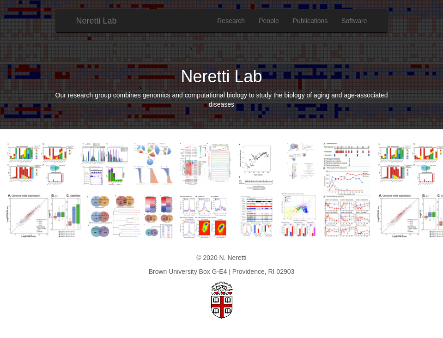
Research (231, 20)
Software (354, 20)
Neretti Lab (96, 20)
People (269, 20)
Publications (310, 20)
